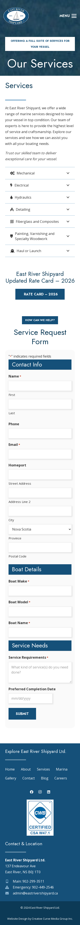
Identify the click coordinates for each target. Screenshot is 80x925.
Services (43, 769)
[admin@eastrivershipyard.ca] (9, 893)
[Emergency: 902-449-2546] (9, 887)
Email (14, 445)
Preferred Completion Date (32, 689)
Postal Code (17, 556)
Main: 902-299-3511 (28, 881)
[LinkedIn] (48, 792)
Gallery (10, 778)
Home (10, 769)
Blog (44, 778)
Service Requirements (28, 658)
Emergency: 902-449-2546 (33, 887)
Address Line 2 (20, 502)
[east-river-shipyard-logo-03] (16, 15)
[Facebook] (31, 792)
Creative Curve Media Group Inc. (52, 919)
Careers (60, 778)
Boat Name (19, 623)
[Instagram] (40, 792)
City (11, 520)
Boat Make (19, 581)
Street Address (20, 483)
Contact (28, 778)
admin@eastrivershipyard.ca (35, 893)
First (12, 395)
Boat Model (19, 602)
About (26, 769)
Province (15, 538)
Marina (61, 769)
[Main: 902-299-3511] (9, 881)
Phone (14, 424)
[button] (68, 16)
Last (12, 413)
